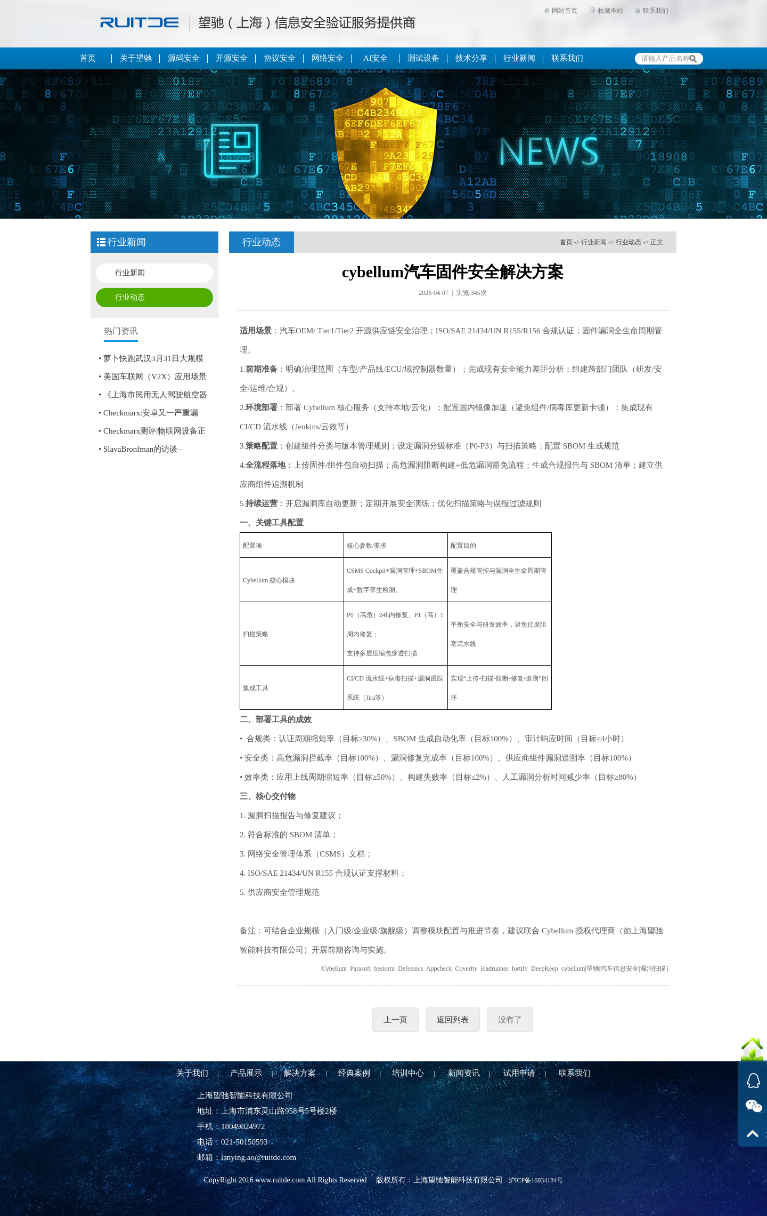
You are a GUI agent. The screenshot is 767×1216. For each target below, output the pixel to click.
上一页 (395, 1019)
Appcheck (439, 968)
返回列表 (453, 1019)
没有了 (510, 1019)
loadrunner (494, 968)
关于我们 (192, 1073)
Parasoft (360, 968)
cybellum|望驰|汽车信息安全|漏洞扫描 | (614, 968)
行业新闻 (130, 273)
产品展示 (246, 1073)
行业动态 (130, 297)
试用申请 (519, 1073)
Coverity (466, 968)
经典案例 (354, 1073)
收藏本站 (610, 10)
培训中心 (408, 1073)
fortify (519, 968)
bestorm (384, 968)
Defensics (410, 968)
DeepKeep (544, 968)
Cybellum (334, 968)
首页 (566, 242)
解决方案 (300, 1073)
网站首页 (564, 10)
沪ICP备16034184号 (536, 1180)
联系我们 (655, 10)
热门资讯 (121, 330)
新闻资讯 (464, 1073)
